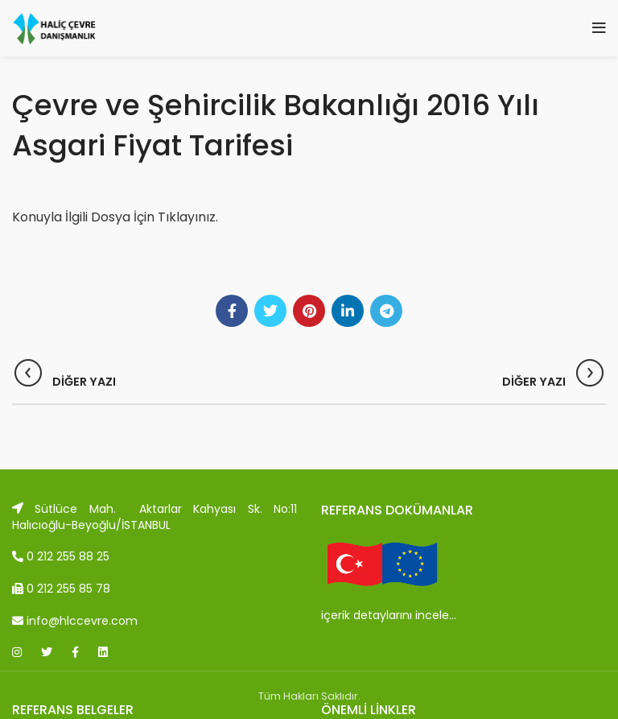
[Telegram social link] (386, 311)
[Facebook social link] (232, 311)
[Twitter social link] (270, 311)
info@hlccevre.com (75, 621)
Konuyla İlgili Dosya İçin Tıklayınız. (115, 217)
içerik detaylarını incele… (388, 615)
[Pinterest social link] (309, 311)
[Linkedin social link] (348, 311)
